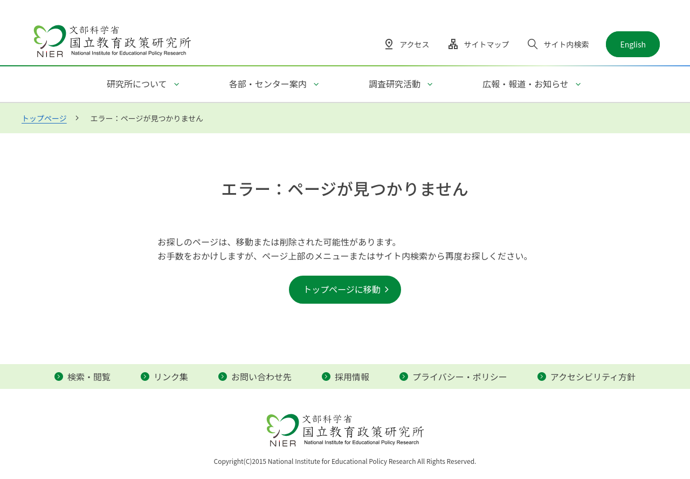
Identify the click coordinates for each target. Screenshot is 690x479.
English (633, 44)
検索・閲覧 (89, 376)
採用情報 (352, 376)
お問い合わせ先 (261, 376)
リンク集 (171, 376)
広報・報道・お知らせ (525, 83)
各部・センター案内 (268, 83)
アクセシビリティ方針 (593, 376)
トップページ (44, 118)
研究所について (137, 83)
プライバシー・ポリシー (459, 376)
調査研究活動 (394, 83)
